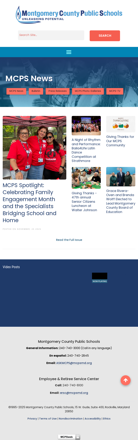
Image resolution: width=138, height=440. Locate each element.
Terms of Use (48, 419)
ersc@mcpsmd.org (74, 393)
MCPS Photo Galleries (88, 91)
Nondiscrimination (70, 419)
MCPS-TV (114, 91)
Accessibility (93, 419)
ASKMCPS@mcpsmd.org (74, 363)
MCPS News (16, 91)
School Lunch (118, 274)
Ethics (107, 419)
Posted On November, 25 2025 (22, 229)
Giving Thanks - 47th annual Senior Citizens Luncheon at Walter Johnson (84, 202)
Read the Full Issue (69, 240)
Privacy (32, 419)
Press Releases (58, 91)
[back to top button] (126, 380)
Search (105, 35)
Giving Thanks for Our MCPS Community (120, 141)
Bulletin (36, 91)
